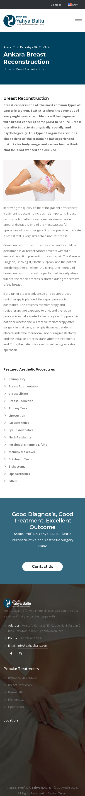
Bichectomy (14, 466)
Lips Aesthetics (17, 474)
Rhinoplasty (14, 379)
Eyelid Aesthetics (18, 430)
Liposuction (14, 415)
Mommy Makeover (19, 452)
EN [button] (73, 4)
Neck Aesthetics (18, 437)
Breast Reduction (18, 401)
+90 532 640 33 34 (31, 638)
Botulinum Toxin (18, 459)
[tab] (42, 371)
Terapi (62, 793)
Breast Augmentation (21, 386)
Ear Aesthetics (16, 423)
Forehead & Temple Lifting (26, 445)
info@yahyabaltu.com (32, 645)
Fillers (10, 481)
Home (8, 69)
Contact (56, 4)
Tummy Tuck (15, 408)
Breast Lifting (16, 394)
